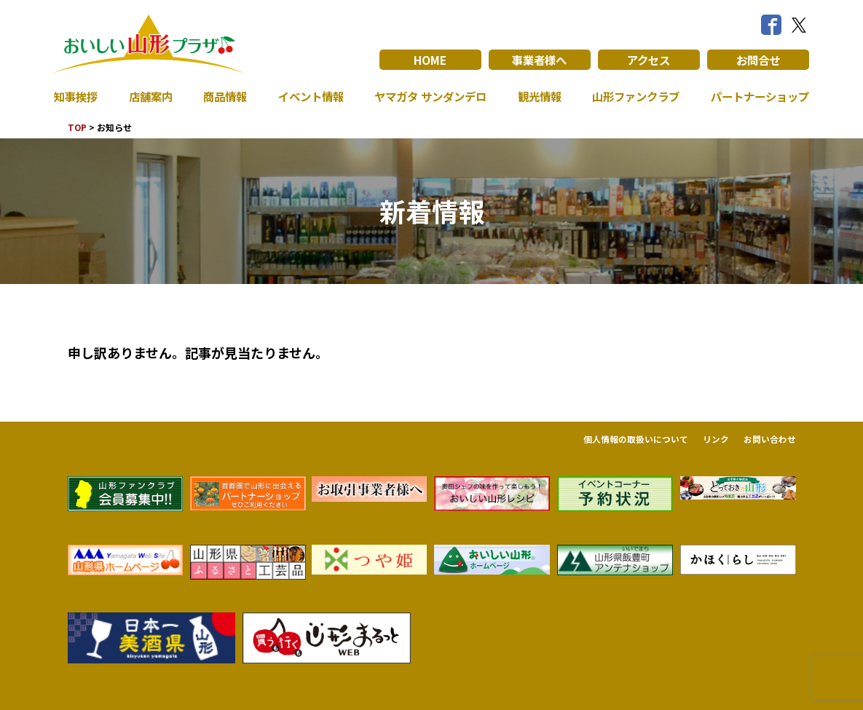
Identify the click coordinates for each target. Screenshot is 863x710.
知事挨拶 (77, 96)
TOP (77, 127)
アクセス (648, 59)
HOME (430, 59)
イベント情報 (307, 96)
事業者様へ (540, 59)
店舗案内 (150, 96)
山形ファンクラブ (631, 96)
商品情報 (222, 96)
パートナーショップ (756, 96)
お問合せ (758, 59)
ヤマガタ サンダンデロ (426, 96)
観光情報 (536, 96)
